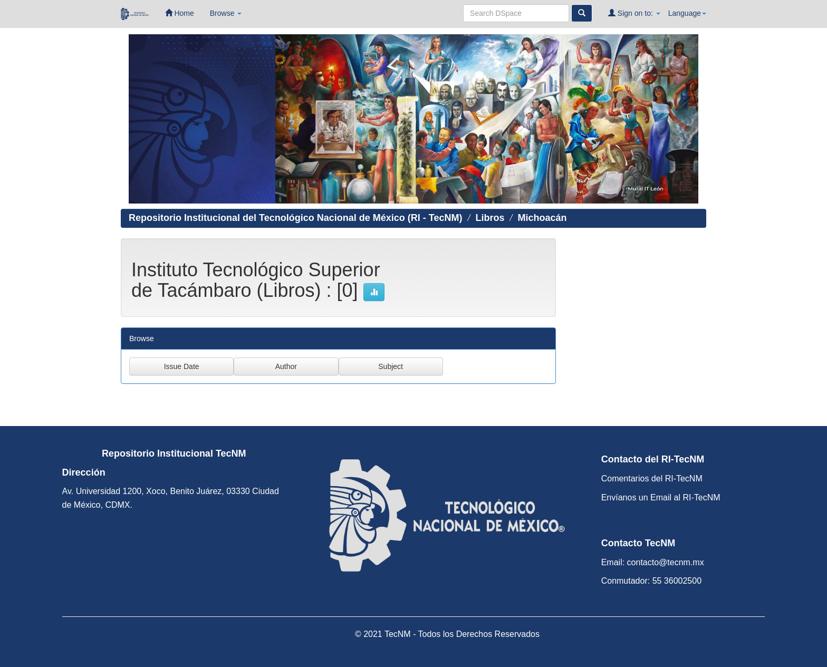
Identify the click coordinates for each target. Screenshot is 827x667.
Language (687, 13)
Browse (226, 13)
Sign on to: (634, 12)
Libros (489, 217)
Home (179, 12)
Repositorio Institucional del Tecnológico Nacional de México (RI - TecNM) (295, 217)
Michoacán (541, 217)
